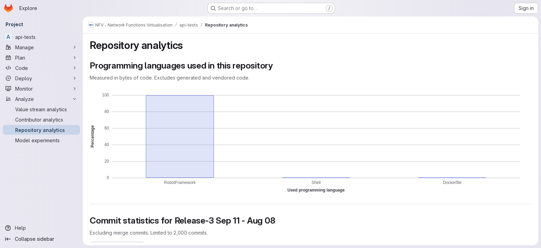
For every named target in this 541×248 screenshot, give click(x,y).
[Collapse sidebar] (41, 239)
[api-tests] (41, 37)
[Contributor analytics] (41, 119)
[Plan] (41, 57)
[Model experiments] (41, 140)
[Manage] (41, 47)
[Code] (41, 68)
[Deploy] (41, 78)
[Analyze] (41, 99)
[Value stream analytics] (41, 109)
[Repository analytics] (41, 130)
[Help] (41, 228)
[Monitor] (41, 88)
